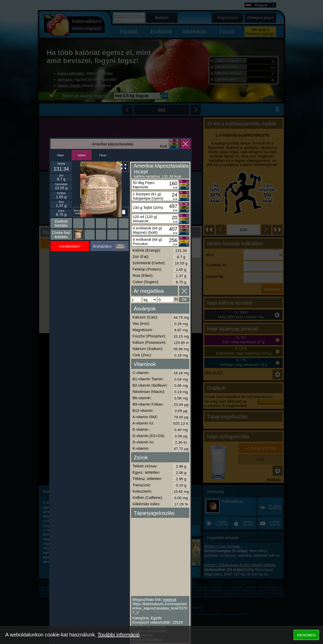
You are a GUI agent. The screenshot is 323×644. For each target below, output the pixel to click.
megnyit (169, 599)
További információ (118, 634)
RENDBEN (306, 635)
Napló (60, 155)
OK (184, 299)
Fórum (102, 155)
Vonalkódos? (69, 246)
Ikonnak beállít (78, 212)
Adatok (82, 155)
